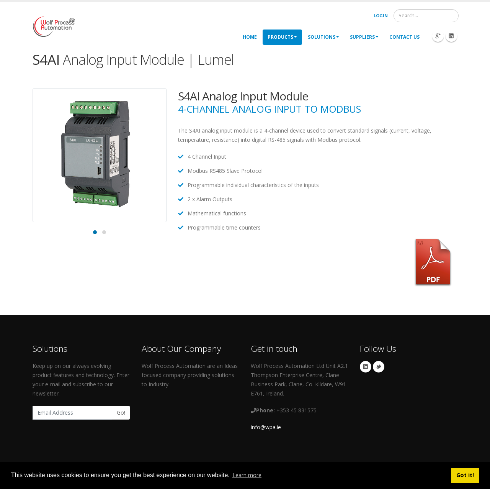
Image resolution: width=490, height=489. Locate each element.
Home (250, 37)
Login (381, 15)
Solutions (323, 37)
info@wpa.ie (266, 427)
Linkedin (365, 366)
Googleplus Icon (438, 36)
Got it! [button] (465, 475)
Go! (121, 412)
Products (282, 37)
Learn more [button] (246, 475)
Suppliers (364, 37)
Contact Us (404, 37)
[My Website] (54, 26)
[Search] (426, 15)
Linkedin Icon (451, 36)
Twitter (378, 366)
